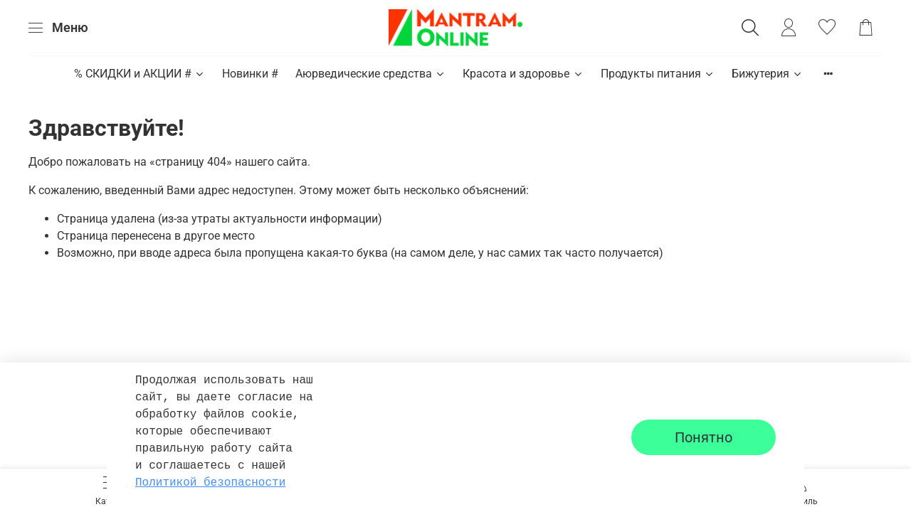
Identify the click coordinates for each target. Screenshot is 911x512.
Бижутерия (767, 73)
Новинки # (250, 73)
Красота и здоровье (523, 73)
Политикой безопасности (210, 482)
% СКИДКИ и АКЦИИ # (139, 73)
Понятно (703, 437)
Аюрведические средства (370, 73)
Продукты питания (658, 73)
